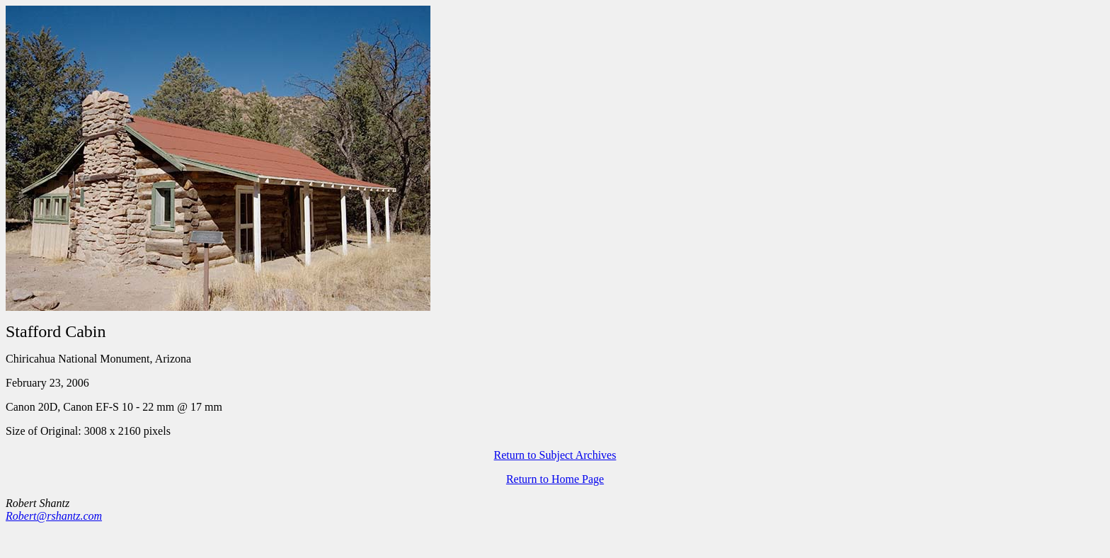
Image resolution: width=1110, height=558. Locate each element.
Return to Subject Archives (555, 455)
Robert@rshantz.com (54, 516)
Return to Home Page (555, 479)
